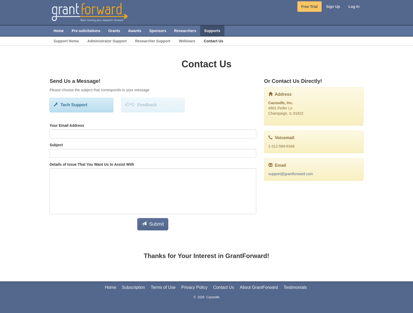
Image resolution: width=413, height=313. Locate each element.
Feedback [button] (141, 105)
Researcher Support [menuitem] (152, 41)
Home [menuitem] (58, 31)
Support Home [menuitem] (66, 41)
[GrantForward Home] (90, 11)
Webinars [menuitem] (187, 41)
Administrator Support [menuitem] (107, 41)
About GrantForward (259, 287)
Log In (354, 6)
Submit (153, 224)
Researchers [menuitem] (185, 31)
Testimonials (295, 287)
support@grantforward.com (290, 174)
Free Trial (309, 6)
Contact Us (223, 287)
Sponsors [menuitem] (157, 31)
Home (110, 287)
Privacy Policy (194, 287)
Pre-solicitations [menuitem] (86, 31)
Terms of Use (163, 287)
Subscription (133, 287)
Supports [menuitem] (212, 31)
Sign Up (333, 6)
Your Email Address (67, 125)
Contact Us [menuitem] (213, 41)
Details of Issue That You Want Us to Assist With (92, 164)
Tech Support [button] (70, 105)
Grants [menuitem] (114, 31)
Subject (56, 145)
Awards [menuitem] (134, 31)
